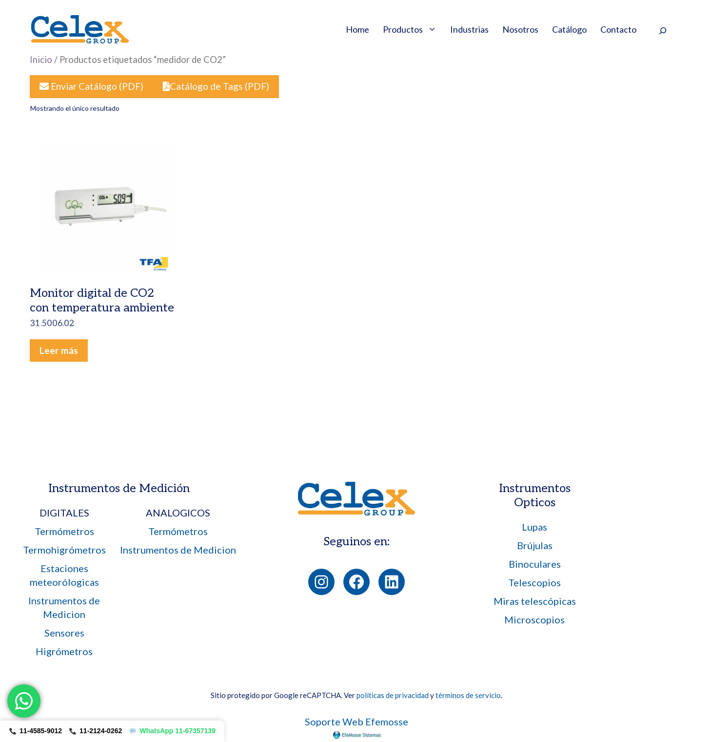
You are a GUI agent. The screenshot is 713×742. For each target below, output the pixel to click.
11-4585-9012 (35, 731)
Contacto (618, 29)
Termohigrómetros (64, 550)
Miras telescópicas (535, 601)
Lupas (534, 527)
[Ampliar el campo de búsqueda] (662, 30)
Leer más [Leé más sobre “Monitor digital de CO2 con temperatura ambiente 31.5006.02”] (59, 350)
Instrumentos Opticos (535, 495)
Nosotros (520, 29)
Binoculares (535, 564)
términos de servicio (468, 695)
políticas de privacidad (392, 695)
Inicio (41, 59)
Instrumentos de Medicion (178, 550)
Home (357, 29)
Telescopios (534, 582)
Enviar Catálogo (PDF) (91, 86)
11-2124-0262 (95, 731)
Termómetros (64, 531)
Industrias (469, 29)
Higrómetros (64, 651)
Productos (413, 29)
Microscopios (534, 619)
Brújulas (535, 545)
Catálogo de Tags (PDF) (216, 86)
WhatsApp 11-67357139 (172, 731)
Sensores (64, 633)
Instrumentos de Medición (119, 488)
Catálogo (569, 29)
